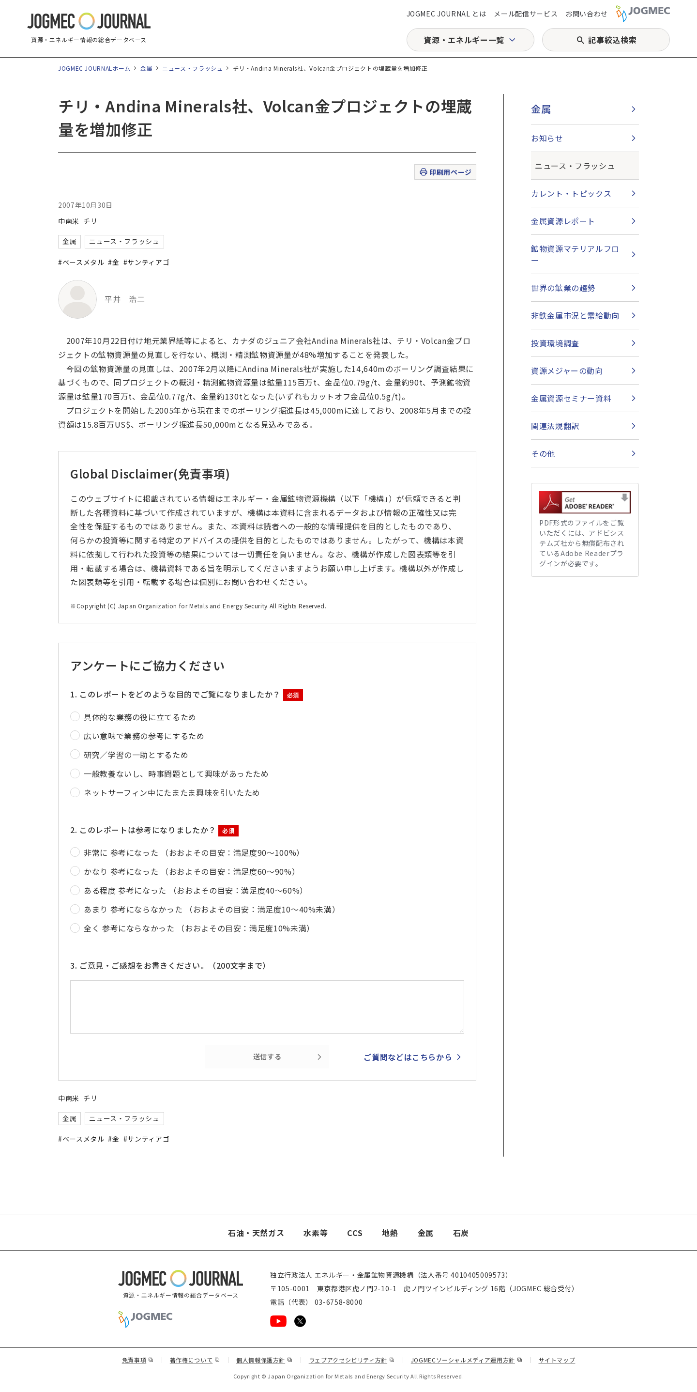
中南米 (68, 221)
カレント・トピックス (571, 193)
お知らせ (547, 138)
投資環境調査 (555, 343)
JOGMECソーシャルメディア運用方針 (467, 1360)
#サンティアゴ (146, 262)
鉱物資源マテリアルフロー (575, 254)
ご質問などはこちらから (408, 1057)
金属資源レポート (563, 221)
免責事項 (138, 1360)
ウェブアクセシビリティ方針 (352, 1360)
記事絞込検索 (612, 40)
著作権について (195, 1360)
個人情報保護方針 (264, 1360)
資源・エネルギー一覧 (464, 40)
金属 (146, 68)
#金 (113, 262)
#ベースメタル (81, 262)
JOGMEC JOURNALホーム (94, 68)
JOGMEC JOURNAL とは (446, 13)
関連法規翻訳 (555, 426)
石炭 (461, 1232)
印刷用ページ (445, 172)
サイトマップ (557, 1360)
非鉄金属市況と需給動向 (575, 315)
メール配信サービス (526, 13)
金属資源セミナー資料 (571, 398)
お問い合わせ (586, 13)
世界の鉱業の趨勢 (563, 288)
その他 (543, 453)
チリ (90, 221)
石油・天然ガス (256, 1232)
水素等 (315, 1232)
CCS (355, 1232)
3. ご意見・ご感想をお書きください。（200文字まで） (170, 965)
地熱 (390, 1232)
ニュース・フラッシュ (192, 68)
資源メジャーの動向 (567, 370)
